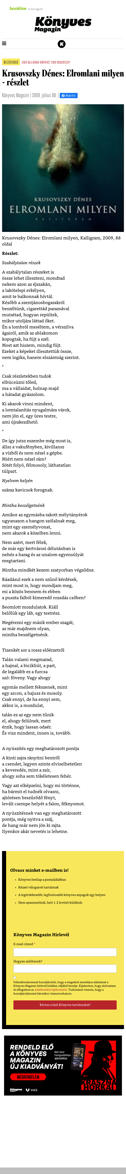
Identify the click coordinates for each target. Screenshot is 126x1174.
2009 (24, 63)
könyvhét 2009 (48, 63)
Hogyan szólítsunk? (27, 961)
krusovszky (63, 63)
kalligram (33, 63)
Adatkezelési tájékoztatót (51, 989)
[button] (4, 43)
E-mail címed (24, 944)
